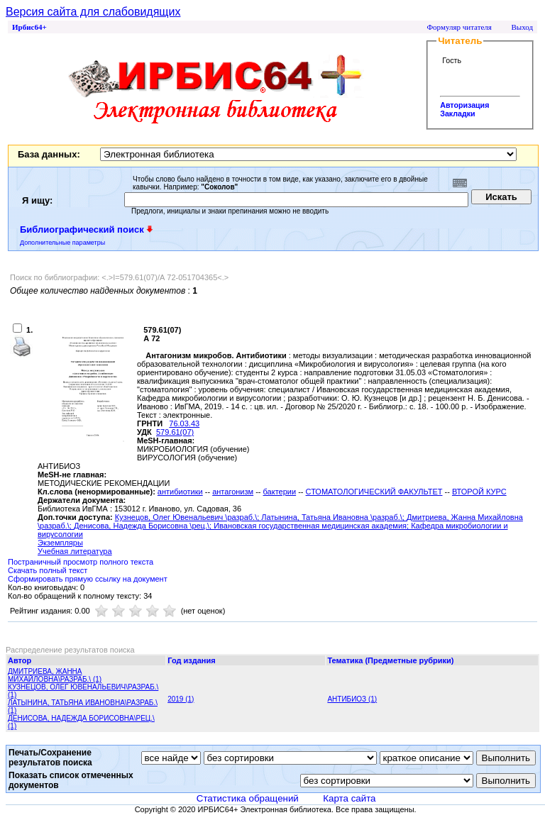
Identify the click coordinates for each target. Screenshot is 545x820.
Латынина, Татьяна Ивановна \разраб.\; (334, 517)
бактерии (280, 491)
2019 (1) (180, 699)
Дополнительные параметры (62, 242)
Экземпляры (60, 542)
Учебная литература (75, 551)
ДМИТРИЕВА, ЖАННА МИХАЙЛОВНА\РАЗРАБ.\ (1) (54, 675)
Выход (522, 27)
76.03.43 (184, 423)
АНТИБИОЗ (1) (352, 699)
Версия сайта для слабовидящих (93, 12)
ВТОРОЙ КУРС (479, 491)
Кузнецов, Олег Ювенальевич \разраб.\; (188, 517)
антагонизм (232, 491)
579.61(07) (175, 432)
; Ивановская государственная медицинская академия (308, 525)
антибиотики (180, 491)
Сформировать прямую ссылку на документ (87, 579)
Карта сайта (349, 798)
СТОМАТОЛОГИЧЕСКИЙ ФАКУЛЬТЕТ (374, 491)
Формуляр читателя (459, 27)
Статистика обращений (248, 798)
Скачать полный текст (47, 570)
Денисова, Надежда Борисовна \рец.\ (141, 525)
